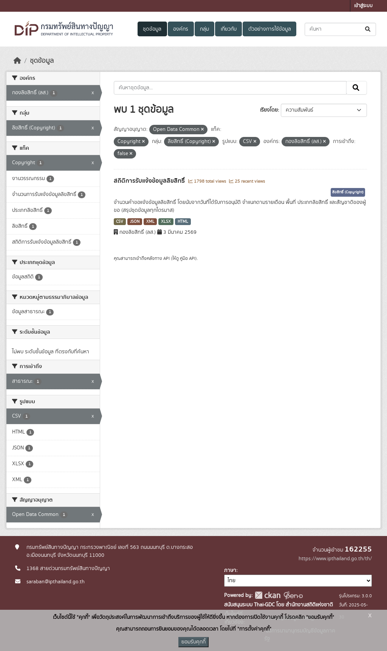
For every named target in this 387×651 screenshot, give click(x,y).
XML (150, 222)
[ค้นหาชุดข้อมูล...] (340, 29)
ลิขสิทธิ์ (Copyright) (348, 192)
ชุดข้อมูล (152, 29)
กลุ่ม (204, 29)
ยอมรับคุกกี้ (193, 642)
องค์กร (180, 29)
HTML (183, 222)
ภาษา (230, 570)
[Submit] (368, 29)
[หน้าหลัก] (17, 61)
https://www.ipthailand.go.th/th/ (335, 558)
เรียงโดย (269, 110)
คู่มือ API (187, 258)
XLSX (166, 222)
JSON (134, 222)
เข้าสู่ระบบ (363, 5)
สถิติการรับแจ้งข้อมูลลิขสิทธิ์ (150, 181)
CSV (119, 222)
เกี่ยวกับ (229, 29)
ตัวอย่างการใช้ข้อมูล (269, 29)
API (166, 258)
